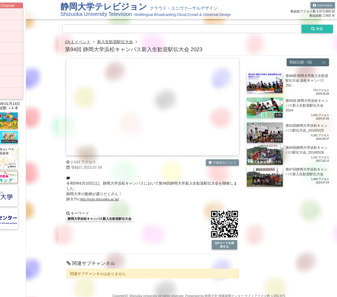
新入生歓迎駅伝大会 (118, 42)
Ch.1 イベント (78, 42)
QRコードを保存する (224, 245)
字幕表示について (221, 163)
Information (322, 5)
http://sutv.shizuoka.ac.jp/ (100, 200)
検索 (316, 29)
